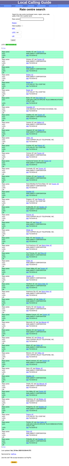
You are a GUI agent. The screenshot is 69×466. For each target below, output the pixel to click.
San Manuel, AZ (44, 322)
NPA (13, 28)
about (13, 6)
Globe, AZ (41, 130)
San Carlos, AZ (40, 98)
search (25, 6)
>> (4, 48)
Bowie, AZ (29, 90)
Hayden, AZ (43, 207)
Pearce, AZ (41, 145)
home (2, 6)
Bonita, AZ (29, 82)
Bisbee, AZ (29, 75)
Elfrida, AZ (29, 230)
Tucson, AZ (40, 51)
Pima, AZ (38, 222)
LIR (13, 36)
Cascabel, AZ (30, 107)
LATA (13, 32)
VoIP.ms (13, 454)
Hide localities (17, 26)
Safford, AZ (40, 122)
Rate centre (28, 19)
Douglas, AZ (30, 191)
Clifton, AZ (29, 138)
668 (27, 55)
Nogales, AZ (39, 237)
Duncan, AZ (30, 214)
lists (36, 6)
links (47, 6)
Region (14, 23)
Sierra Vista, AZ (47, 245)
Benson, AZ (30, 67)
